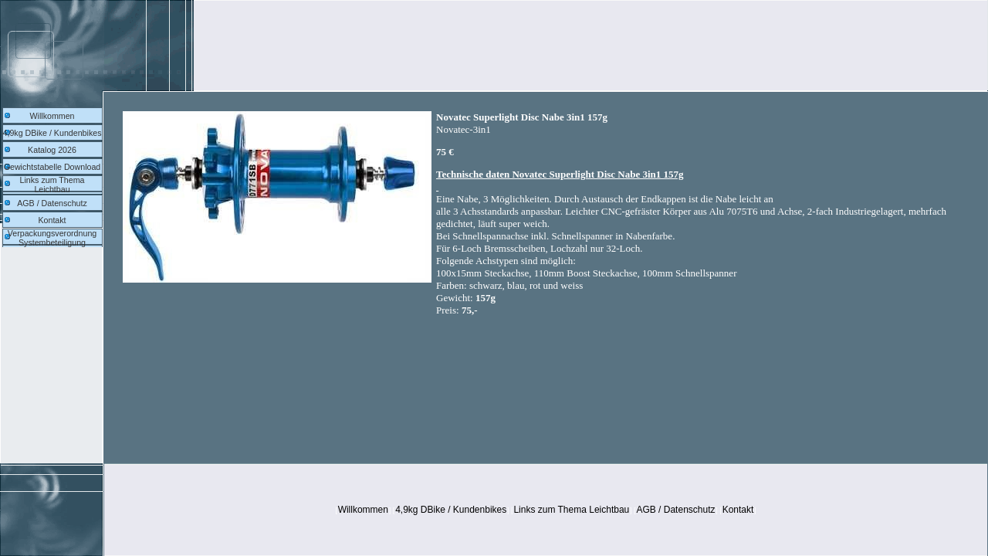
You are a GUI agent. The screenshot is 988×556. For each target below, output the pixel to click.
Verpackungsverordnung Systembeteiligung (52, 238)
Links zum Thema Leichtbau (52, 184)
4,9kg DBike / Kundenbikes (52, 132)
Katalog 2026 (52, 149)
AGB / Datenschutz (52, 203)
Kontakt (52, 220)
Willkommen (51, 115)
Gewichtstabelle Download (52, 166)
